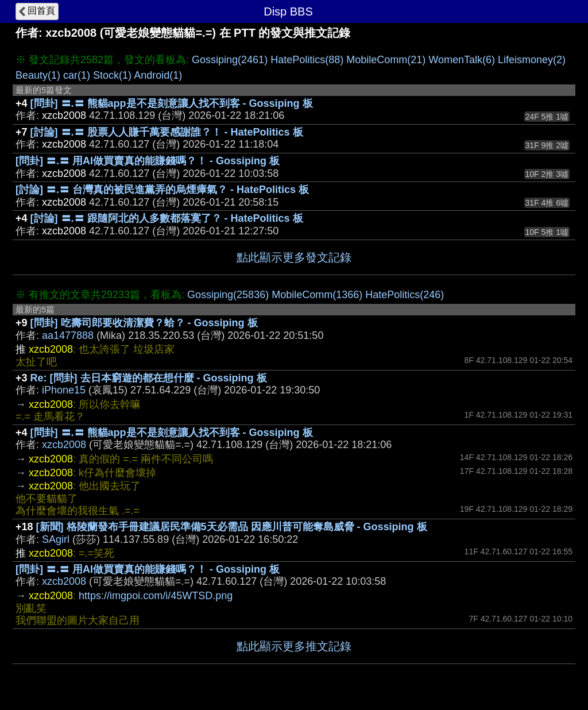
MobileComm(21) (385, 59)
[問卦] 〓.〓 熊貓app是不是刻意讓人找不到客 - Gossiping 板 (171, 103)
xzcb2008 (64, 444)
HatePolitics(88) (306, 59)
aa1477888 (68, 335)
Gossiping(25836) (228, 294)
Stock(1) (112, 75)
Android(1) (158, 75)
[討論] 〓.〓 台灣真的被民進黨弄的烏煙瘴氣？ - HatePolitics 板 (162, 189)
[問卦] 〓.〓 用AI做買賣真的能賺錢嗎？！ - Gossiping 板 (148, 161)
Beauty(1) (38, 75)
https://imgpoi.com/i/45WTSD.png (156, 595)
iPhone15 (64, 390)
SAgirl (55, 539)
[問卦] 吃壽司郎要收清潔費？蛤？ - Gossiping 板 (144, 323)
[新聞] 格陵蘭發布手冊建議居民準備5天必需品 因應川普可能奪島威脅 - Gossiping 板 (231, 526)
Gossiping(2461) (230, 59)
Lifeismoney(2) (532, 59)
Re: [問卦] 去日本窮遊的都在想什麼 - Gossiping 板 (148, 378)
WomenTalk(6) (461, 59)
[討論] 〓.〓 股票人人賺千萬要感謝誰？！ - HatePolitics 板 (166, 132)
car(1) (76, 75)
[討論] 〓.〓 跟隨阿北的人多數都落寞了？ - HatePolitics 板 (166, 218)
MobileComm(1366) (317, 294)
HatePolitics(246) (404, 294)
